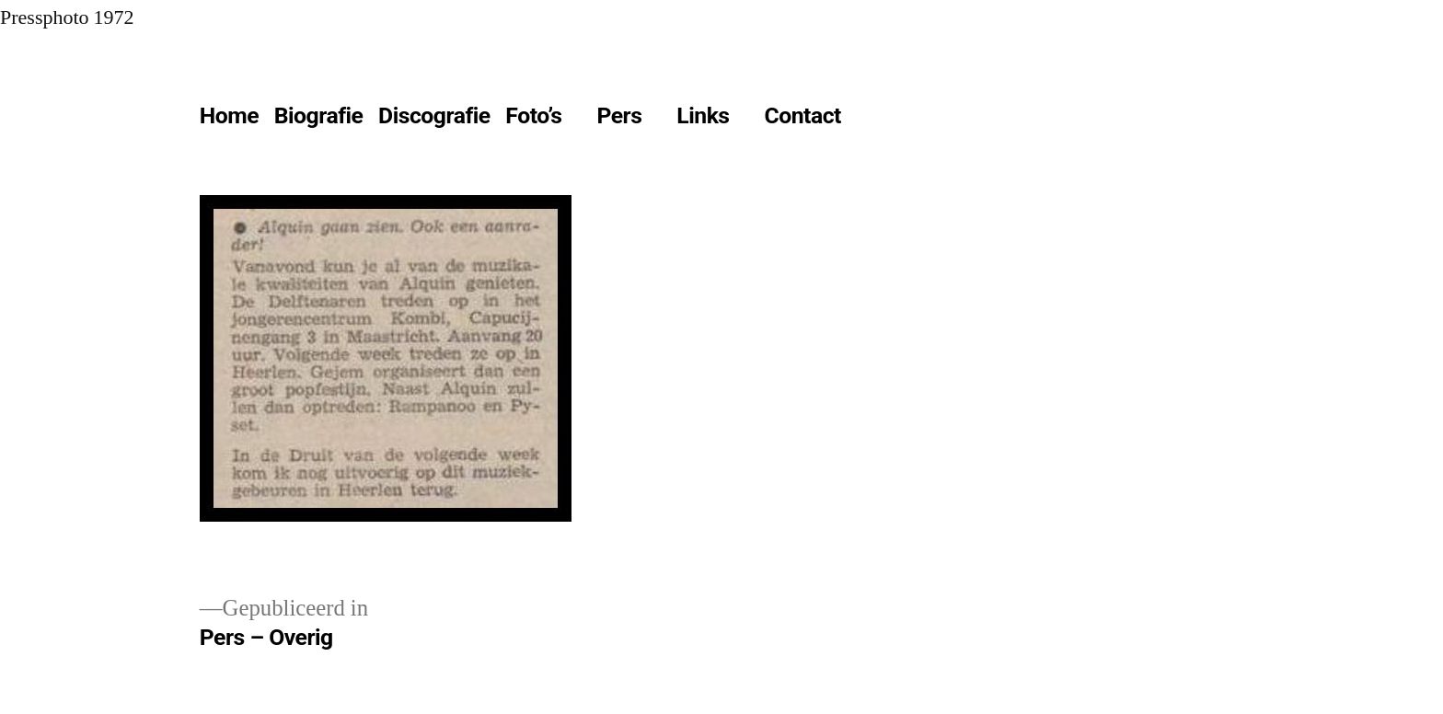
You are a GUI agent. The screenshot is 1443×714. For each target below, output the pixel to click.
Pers (618, 115)
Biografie (319, 115)
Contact (802, 115)
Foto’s (533, 115)
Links (702, 115)
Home (229, 115)
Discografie (434, 115)
